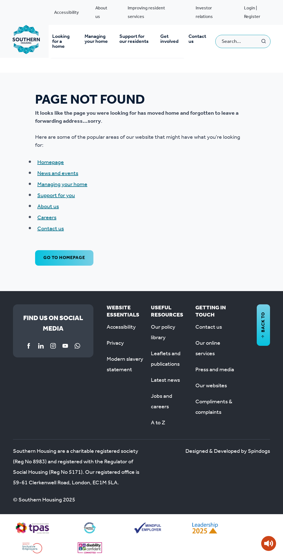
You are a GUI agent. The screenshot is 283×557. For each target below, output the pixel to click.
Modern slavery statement (125, 359)
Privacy (115, 338)
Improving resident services (146, 12)
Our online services (207, 343)
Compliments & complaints (213, 402)
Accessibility (66, 12)
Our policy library (163, 327)
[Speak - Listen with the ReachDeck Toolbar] (268, 543)
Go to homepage (64, 253)
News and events (57, 169)
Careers (46, 213)
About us (101, 12)
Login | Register (252, 12)
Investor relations (204, 12)
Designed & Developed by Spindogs (227, 446)
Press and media (214, 365)
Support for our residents (134, 39)
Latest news (165, 375)
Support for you (56, 191)
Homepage (50, 158)
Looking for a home (63, 39)
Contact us (197, 39)
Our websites (211, 381)
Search (264, 39)
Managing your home (96, 39)
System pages (26, 62)
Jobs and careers (161, 396)
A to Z (158, 418)
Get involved (170, 39)
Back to (263, 320)
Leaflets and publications (165, 354)
